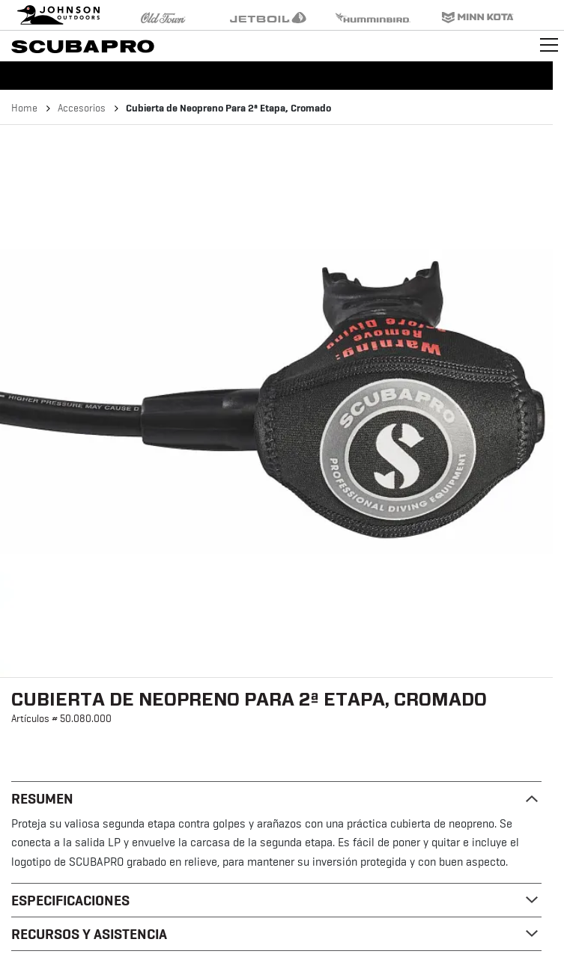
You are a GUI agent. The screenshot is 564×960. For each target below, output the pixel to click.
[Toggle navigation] (549, 44)
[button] (276, 401)
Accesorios (82, 108)
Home (24, 108)
